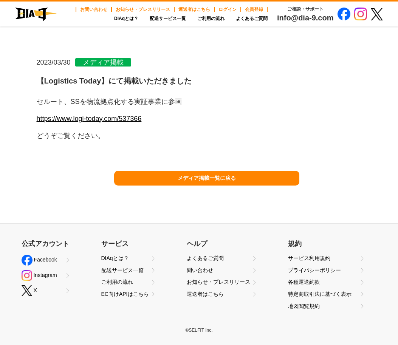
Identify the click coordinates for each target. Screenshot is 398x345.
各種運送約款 (304, 282)
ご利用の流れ (211, 18)
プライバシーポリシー (314, 270)
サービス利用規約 (309, 258)
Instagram (39, 275)
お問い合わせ (93, 9)
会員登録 (254, 9)
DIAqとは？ (126, 18)
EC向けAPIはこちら (125, 294)
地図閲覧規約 (304, 306)
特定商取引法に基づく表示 (320, 294)
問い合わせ (200, 270)
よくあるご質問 (252, 18)
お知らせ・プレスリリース (143, 9)
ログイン (227, 9)
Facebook (39, 260)
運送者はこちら (194, 9)
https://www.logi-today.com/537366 (89, 118)
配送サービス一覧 (168, 18)
